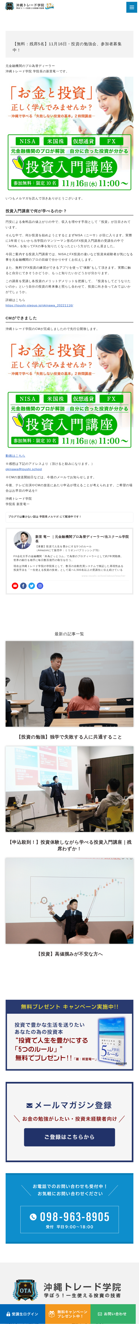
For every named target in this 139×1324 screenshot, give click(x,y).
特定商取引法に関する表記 (91, 1287)
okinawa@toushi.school (24, 469)
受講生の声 (80, 1265)
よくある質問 (15, 1272)
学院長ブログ (82, 1257)
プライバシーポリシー (22, 1287)
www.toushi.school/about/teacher (104, 575)
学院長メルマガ (49, 516)
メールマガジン (83, 1272)
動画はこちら (15, 456)
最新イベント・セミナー (90, 1249)
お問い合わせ (15, 1280)
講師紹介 (12, 1265)
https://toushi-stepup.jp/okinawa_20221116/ (39, 305)
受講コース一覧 (17, 1257)
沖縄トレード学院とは (22, 1249)
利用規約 (78, 1280)
